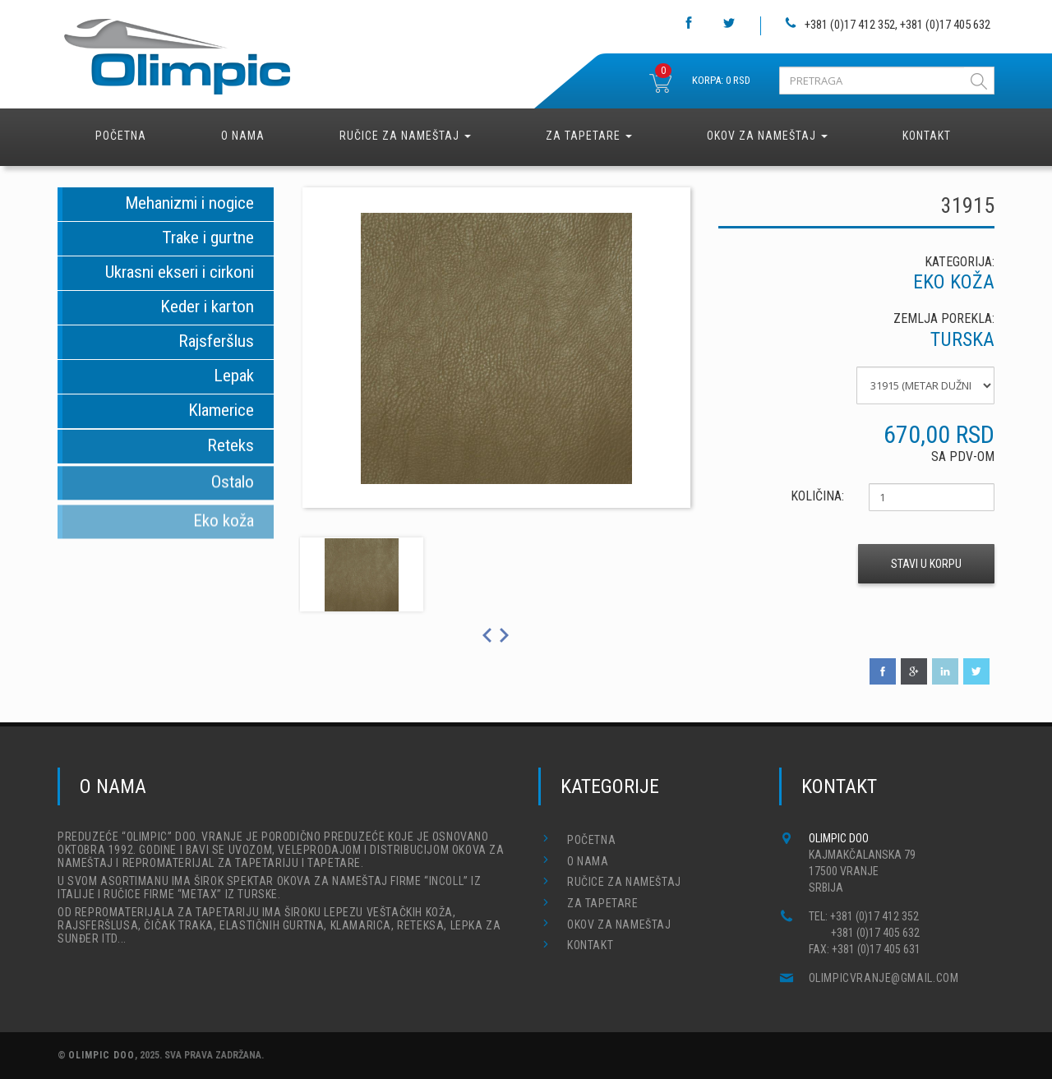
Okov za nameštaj (767, 135)
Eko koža (223, 528)
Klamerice (221, 411)
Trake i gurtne (208, 237)
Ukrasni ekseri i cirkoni (179, 272)
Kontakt (926, 135)
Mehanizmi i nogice (189, 203)
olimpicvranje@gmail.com (884, 977)
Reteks (230, 448)
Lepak (234, 375)
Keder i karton (207, 306)
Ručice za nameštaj (405, 135)
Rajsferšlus (216, 341)
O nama (243, 135)
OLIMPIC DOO (101, 1055)
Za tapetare (589, 135)
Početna (120, 135)
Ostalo (232, 487)
